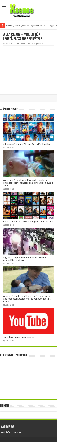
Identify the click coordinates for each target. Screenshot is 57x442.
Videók (22, 44)
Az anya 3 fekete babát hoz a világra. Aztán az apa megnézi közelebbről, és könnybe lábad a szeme (27, 299)
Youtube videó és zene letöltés (19, 337)
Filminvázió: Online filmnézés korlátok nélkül (26, 144)
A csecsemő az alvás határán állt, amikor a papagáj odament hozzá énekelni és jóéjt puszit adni (28, 183)
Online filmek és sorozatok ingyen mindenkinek (28, 221)
